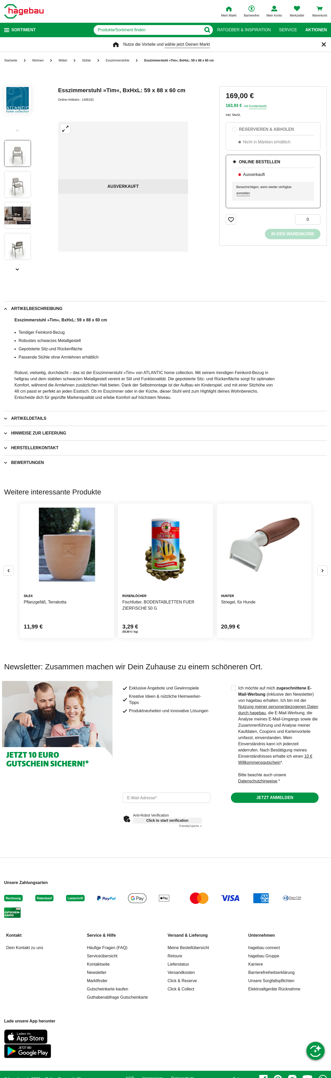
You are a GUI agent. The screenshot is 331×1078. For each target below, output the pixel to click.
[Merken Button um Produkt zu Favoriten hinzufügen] (231, 219)
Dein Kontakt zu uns (24, 947)
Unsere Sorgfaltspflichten (271, 981)
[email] (166, 798)
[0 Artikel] (307, 219)
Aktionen (316, 30)
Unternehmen (261, 935)
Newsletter (97, 972)
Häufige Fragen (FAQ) (107, 947)
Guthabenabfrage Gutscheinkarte (117, 997)
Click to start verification (167, 820)
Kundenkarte (258, 106)
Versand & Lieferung (188, 935)
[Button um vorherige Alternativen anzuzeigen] (8, 570)
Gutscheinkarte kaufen (107, 989)
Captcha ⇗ (190, 826)
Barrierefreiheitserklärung (271, 972)
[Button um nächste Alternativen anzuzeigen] (322, 570)
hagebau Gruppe (263, 956)
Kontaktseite (98, 964)
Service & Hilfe (101, 935)
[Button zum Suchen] (207, 30)
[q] (147, 30)
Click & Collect (181, 989)
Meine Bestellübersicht (188, 947)
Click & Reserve (182, 981)
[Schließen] (324, 44)
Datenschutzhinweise (257, 781)
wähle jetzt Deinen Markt (187, 44)
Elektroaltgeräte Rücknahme (274, 989)
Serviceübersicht (102, 956)
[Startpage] (24, 11)
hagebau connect (264, 947)
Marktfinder (97, 981)
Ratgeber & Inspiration (244, 30)
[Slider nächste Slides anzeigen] (17, 267)
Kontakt (14, 935)
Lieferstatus (178, 964)
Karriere (255, 964)
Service (288, 30)
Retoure (175, 956)
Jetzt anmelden (274, 797)
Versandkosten (181, 972)
